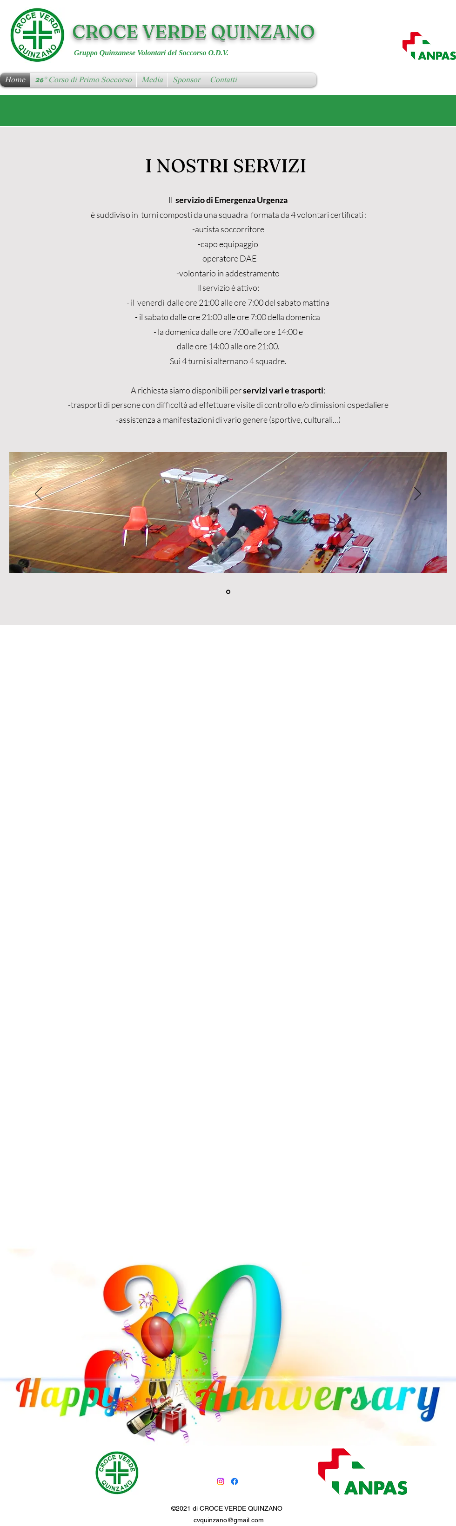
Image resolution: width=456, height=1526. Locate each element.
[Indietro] (38, 494)
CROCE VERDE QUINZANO (193, 31)
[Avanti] (417, 494)
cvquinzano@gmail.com (229, 1520)
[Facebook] (234, 1481)
